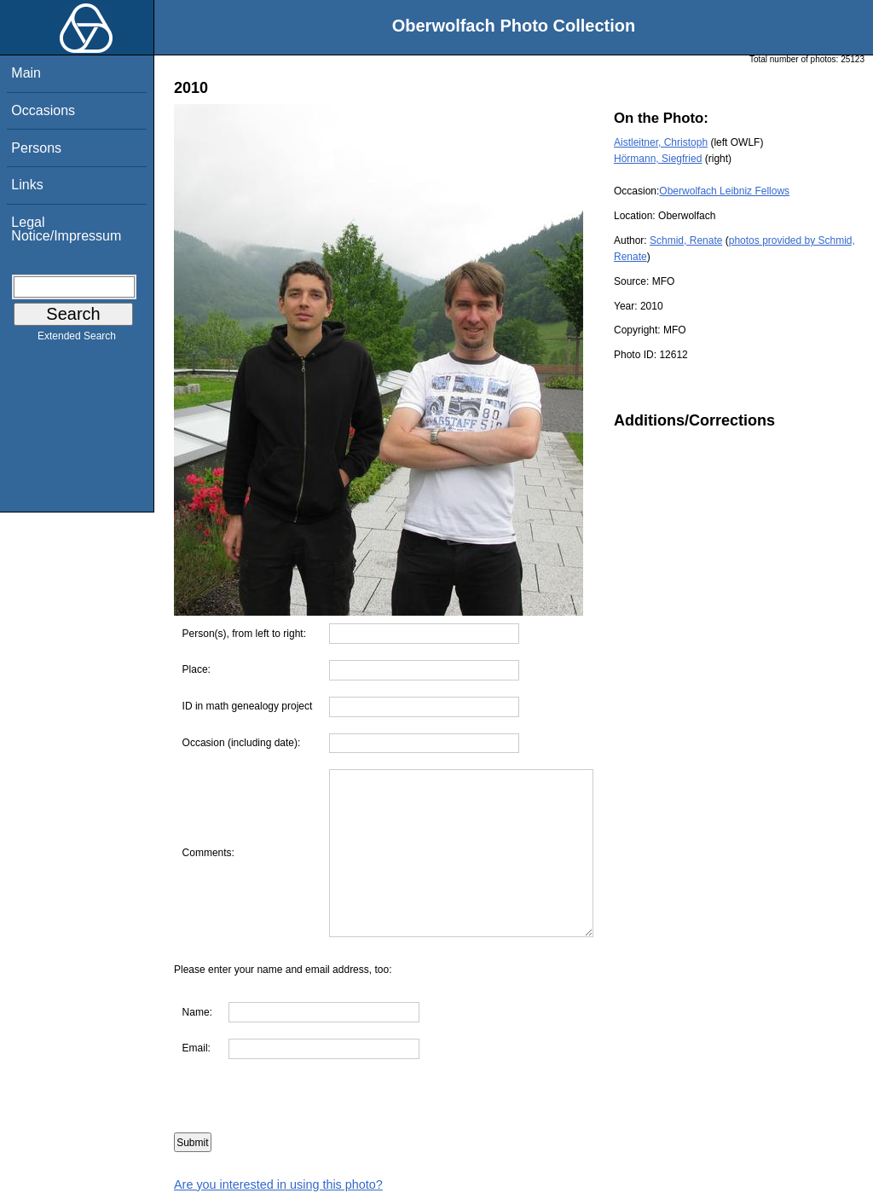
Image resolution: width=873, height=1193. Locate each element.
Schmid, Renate (686, 240)
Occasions (43, 110)
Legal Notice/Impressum (66, 229)
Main (26, 73)
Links (27, 184)
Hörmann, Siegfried (658, 159)
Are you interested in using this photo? (278, 1184)
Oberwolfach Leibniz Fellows (724, 191)
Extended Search (77, 339)
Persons (36, 148)
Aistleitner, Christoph (661, 142)
